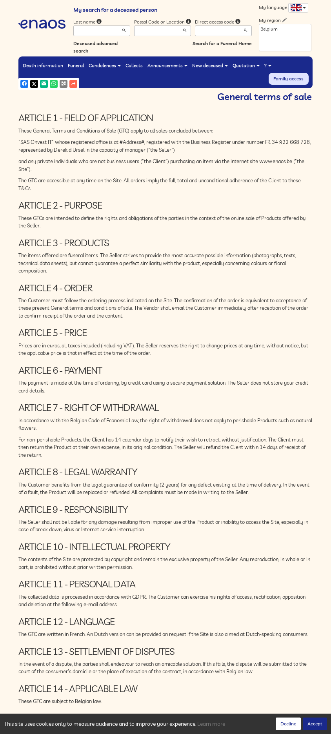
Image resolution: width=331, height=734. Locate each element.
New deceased (210, 65)
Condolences (105, 65)
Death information (43, 65)
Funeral (76, 65)
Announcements (167, 65)
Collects (134, 65)
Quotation (246, 65)
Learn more (211, 723)
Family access (288, 79)
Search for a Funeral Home (222, 43)
